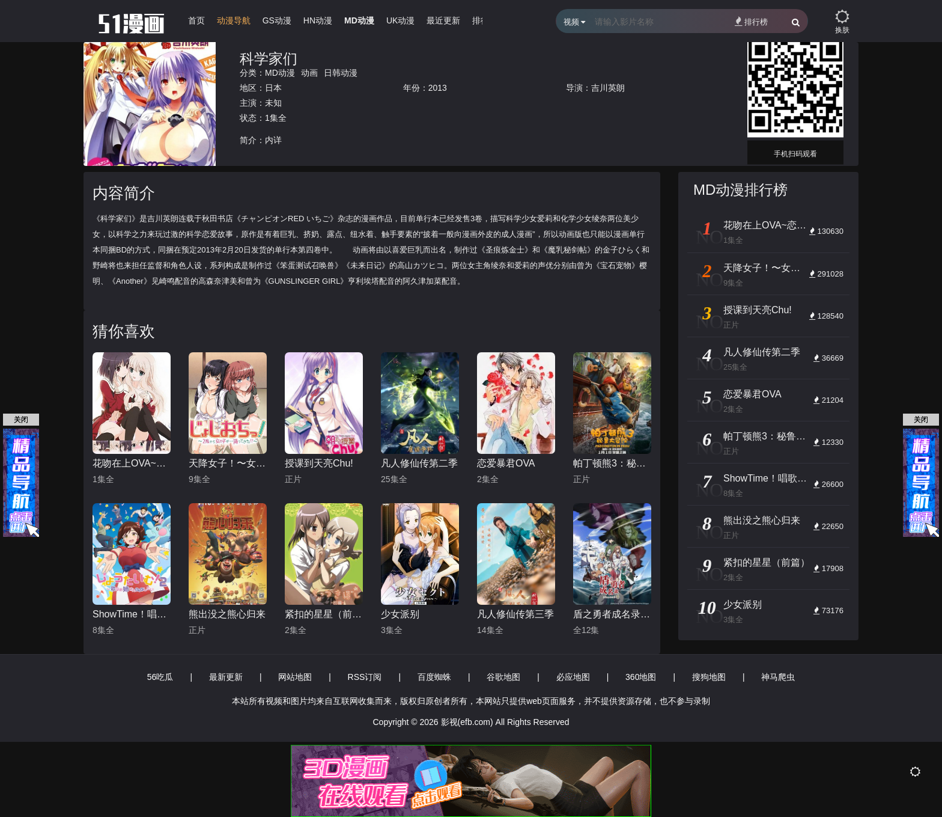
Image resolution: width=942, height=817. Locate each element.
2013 (437, 88)
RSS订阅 (365, 677)
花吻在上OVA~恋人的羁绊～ (132, 463)
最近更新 (443, 20)
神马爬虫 (778, 677)
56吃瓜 (160, 677)
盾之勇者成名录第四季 (612, 614)
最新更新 (226, 677)
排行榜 (751, 21)
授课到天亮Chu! (319, 463)
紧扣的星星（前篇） (324, 614)
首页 (196, 20)
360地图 (640, 677)
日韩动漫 (340, 73)
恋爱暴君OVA (506, 463)
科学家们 (268, 58)
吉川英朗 (608, 88)
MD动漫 (359, 20)
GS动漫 (277, 20)
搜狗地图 (709, 677)
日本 (273, 88)
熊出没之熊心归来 (227, 614)
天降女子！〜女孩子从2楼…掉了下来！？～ (228, 463)
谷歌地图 (503, 677)
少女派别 (400, 614)
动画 (309, 73)
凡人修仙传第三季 (515, 614)
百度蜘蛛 (434, 677)
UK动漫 (400, 20)
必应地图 (573, 677)
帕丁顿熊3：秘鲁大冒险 (612, 463)
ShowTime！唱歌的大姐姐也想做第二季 (132, 614)
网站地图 (295, 677)
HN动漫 (317, 20)
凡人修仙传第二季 (419, 463)
